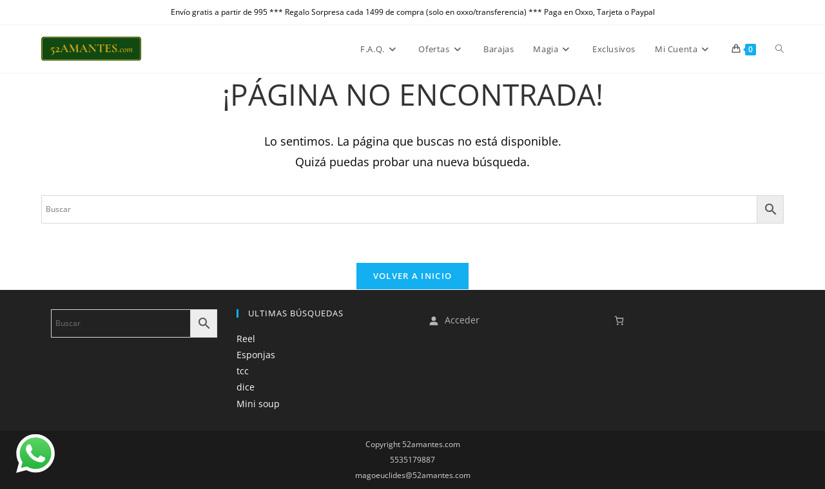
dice (246, 387)
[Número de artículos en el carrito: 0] (619, 320)
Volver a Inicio (412, 276)
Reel (246, 338)
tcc (243, 371)
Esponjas (256, 355)
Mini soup (258, 404)
